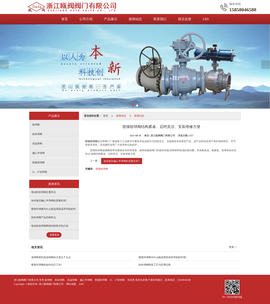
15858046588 (184, 279)
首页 (64, 19)
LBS (206, 19)
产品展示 (110, 19)
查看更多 (54, 234)
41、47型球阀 (39, 172)
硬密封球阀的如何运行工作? (46, 264)
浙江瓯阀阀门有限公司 (51, 284)
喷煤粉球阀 (91, 141)
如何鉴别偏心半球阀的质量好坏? (122, 161)
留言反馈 (184, 19)
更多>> (233, 247)
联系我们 (160, 19)
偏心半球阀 (38, 153)
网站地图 (71, 284)
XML (81, 284)
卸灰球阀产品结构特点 (43, 217)
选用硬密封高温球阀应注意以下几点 (51, 257)
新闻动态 (135, 19)
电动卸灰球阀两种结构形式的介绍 (49, 225)
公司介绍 (86, 19)
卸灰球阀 (37, 134)
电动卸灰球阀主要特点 (43, 192)
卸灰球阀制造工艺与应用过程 (155, 264)
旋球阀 (36, 124)
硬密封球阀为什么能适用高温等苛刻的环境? (55, 209)
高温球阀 (37, 143)
